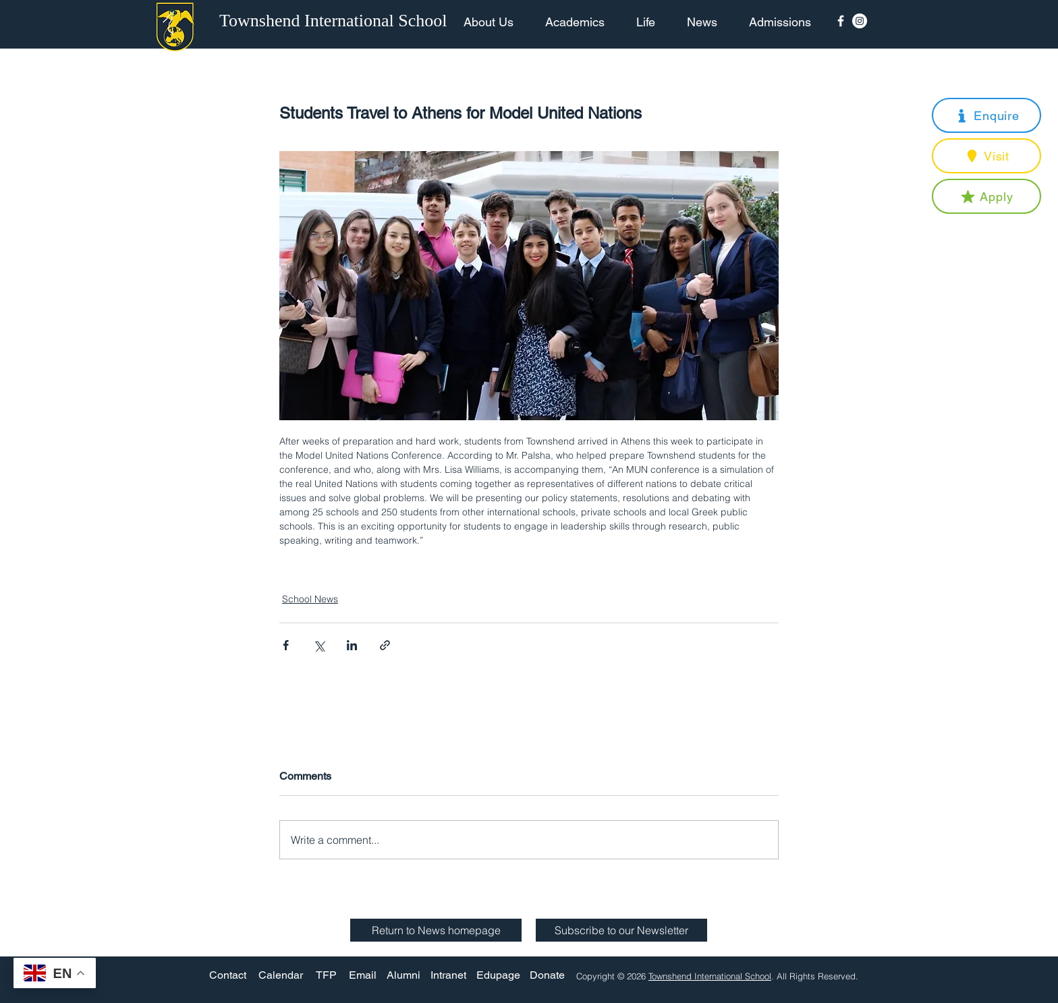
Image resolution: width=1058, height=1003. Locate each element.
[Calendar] (280, 975)
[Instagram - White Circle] (859, 20)
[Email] (363, 975)
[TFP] (326, 975)
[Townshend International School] (335, 21)
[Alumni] (403, 975)
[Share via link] (385, 645)
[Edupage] (498, 975)
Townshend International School (709, 976)
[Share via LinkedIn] (351, 645)
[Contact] (227, 975)
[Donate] (547, 975)
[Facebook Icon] (840, 20)
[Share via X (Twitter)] (318, 645)
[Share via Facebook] (285, 645)
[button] (986, 115)
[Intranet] (448, 975)
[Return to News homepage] (436, 930)
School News (310, 599)
